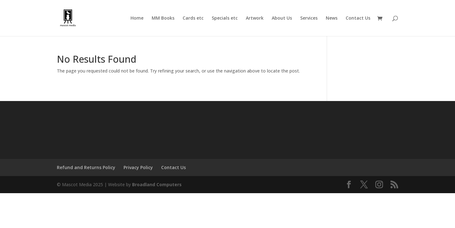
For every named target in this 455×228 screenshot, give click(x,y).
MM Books (163, 18)
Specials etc (225, 18)
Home (136, 18)
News (331, 18)
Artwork (255, 18)
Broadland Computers (157, 184)
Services (309, 18)
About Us (282, 18)
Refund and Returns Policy (86, 167)
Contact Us (358, 18)
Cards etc (193, 18)
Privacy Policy (138, 167)
